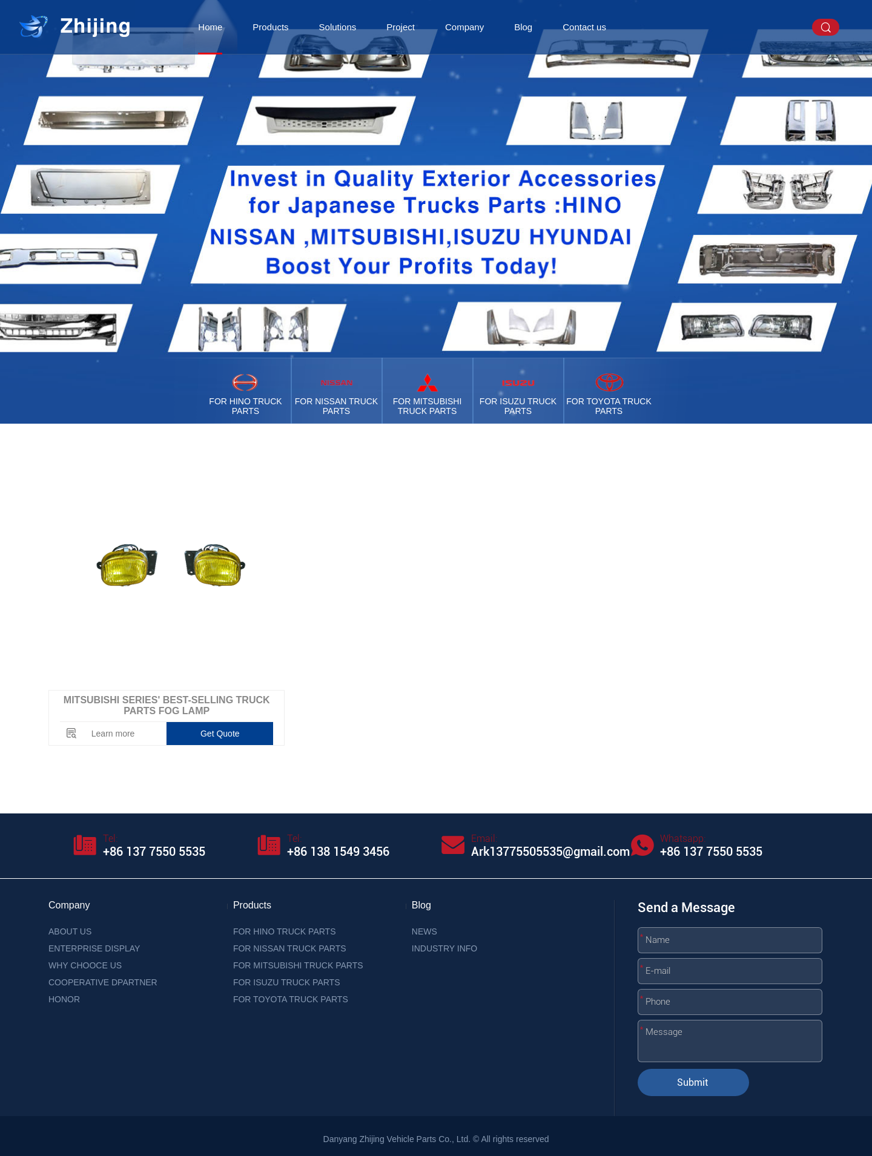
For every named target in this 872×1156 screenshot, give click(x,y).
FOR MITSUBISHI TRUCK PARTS (298, 965)
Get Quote (220, 733)
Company (464, 27)
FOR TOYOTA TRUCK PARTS (290, 999)
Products (270, 27)
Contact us (584, 27)
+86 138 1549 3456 (338, 851)
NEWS (424, 931)
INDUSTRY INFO (444, 948)
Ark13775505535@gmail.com (550, 851)
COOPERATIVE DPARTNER (102, 982)
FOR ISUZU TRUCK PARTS (286, 982)
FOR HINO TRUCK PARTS (284, 931)
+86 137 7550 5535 (154, 851)
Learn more (113, 733)
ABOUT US (69, 931)
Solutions (338, 27)
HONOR (64, 999)
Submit (692, 1082)
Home (210, 27)
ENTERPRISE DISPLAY (94, 948)
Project (400, 27)
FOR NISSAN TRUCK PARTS (289, 948)
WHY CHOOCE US (85, 965)
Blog (523, 27)
